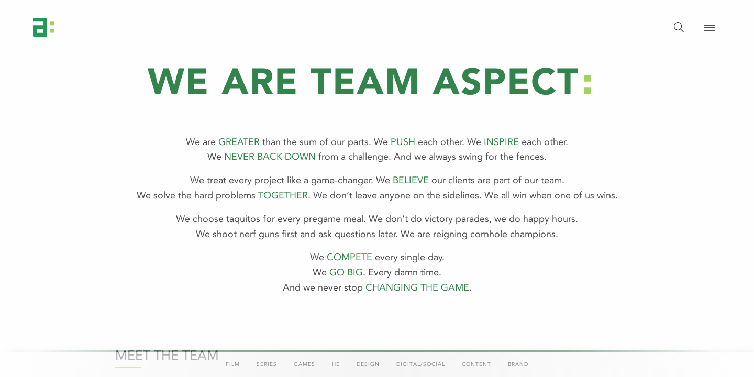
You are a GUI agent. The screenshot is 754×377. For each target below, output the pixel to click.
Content (476, 364)
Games (304, 364)
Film (233, 364)
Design (368, 364)
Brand (518, 364)
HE (336, 364)
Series (267, 364)
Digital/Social (420, 364)
